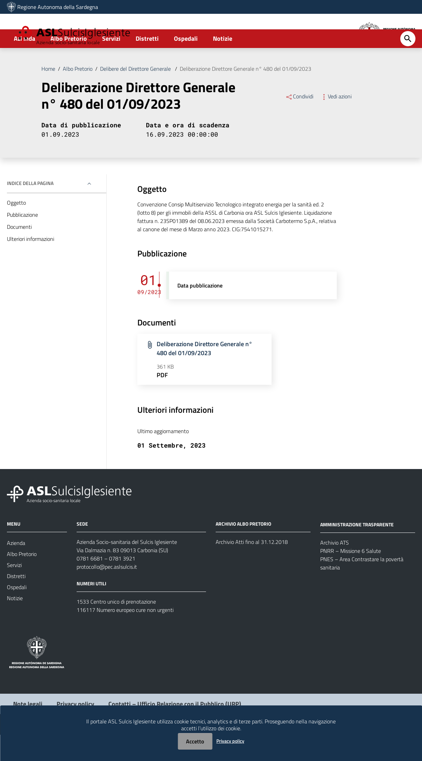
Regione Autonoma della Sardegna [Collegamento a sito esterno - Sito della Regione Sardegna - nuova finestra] (57, 7)
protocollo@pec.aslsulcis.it (107, 593)
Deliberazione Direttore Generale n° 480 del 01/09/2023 (245, 94)
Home (48, 94)
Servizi (111, 64)
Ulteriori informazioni (30, 265)
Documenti (19, 252)
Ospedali (186, 64)
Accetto (195, 741)
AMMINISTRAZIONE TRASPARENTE (357, 550)
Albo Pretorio (68, 64)
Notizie (222, 64)
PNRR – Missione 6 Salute (350, 577)
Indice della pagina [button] (30, 209)
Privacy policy (230, 740)
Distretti (147, 64)
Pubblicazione (22, 240)
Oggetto (16, 228)
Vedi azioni (336, 122)
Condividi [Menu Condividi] (299, 122)
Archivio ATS (334, 568)
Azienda (24, 64)
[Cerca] (407, 64)
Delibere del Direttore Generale (136, 94)
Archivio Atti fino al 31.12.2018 (252, 568)
